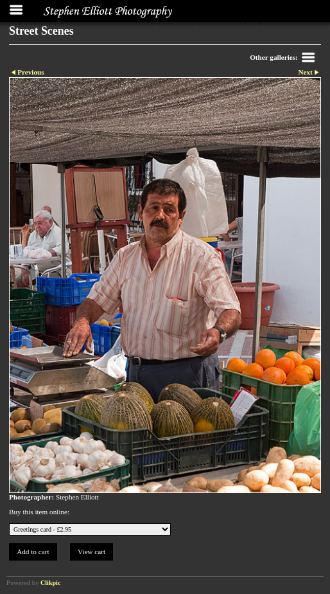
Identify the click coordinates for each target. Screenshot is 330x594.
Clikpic (50, 582)
